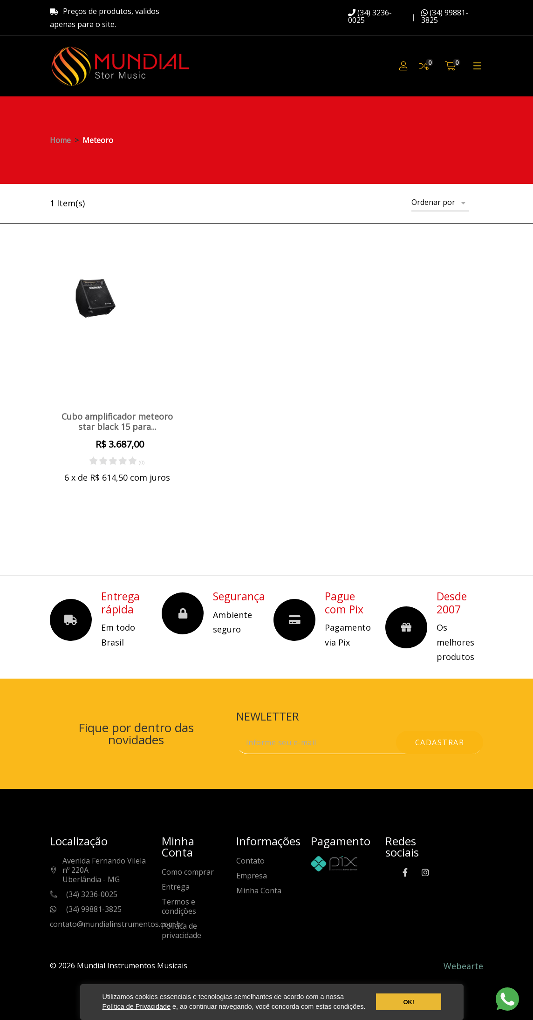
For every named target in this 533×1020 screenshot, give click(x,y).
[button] (368, 1007)
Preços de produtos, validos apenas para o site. (104, 17)
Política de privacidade (181, 930)
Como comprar (188, 872)
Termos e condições (179, 906)
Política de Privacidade (136, 1006)
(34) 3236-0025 (370, 16)
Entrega (176, 887)
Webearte (463, 966)
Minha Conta (258, 891)
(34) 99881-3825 (444, 16)
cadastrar (440, 742)
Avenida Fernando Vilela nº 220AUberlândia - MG (104, 870)
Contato (250, 861)
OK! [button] (408, 1002)
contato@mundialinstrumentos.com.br (117, 924)
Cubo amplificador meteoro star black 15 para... (117, 422)
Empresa (251, 876)
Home (60, 140)
